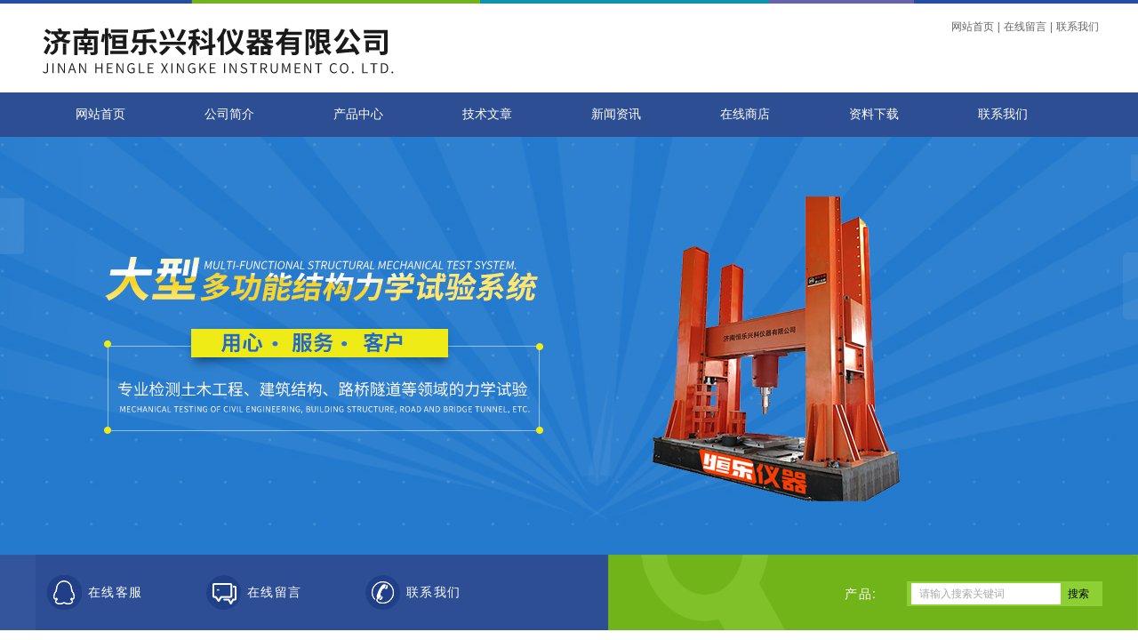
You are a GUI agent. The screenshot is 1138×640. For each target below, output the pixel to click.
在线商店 (745, 114)
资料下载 (874, 114)
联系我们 (1077, 26)
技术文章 (487, 114)
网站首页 (972, 26)
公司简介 (229, 114)
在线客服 (115, 592)
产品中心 (358, 114)
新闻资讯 (616, 114)
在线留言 (1025, 26)
